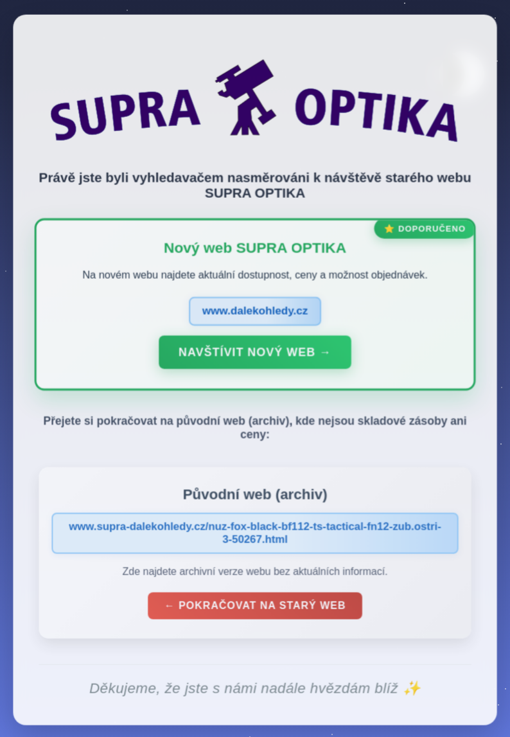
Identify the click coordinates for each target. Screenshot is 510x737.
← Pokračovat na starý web (255, 608)
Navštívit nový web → (255, 355)
